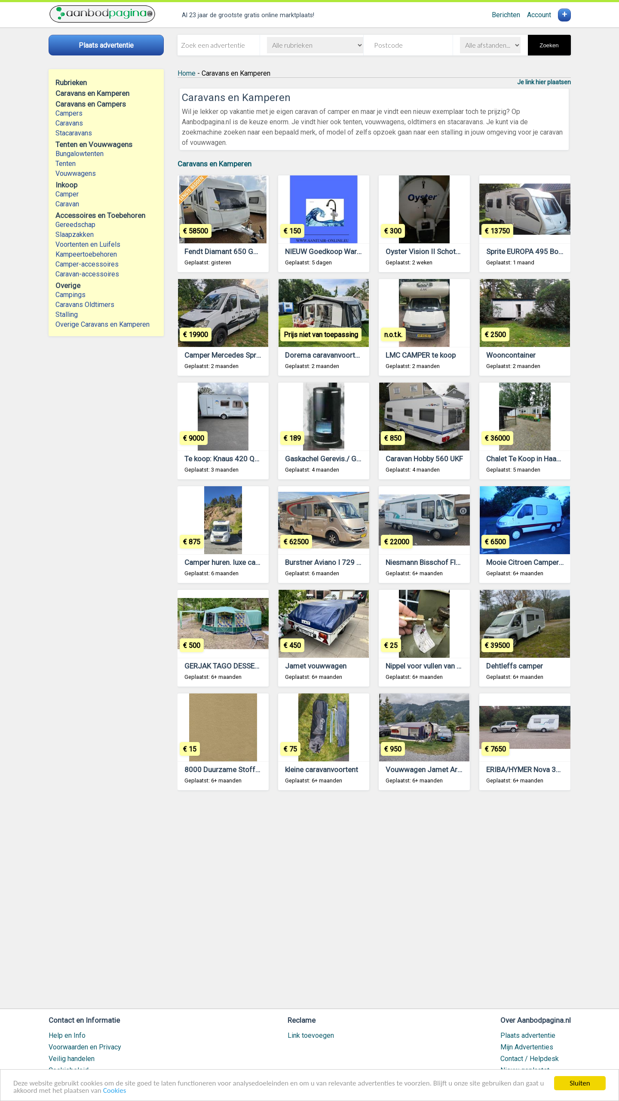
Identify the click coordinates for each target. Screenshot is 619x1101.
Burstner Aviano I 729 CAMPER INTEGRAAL (354, 562)
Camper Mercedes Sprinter (227, 355)
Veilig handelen (72, 1059)
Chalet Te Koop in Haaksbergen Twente (549, 458)
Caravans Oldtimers (84, 305)
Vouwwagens (75, 173)
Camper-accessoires (87, 264)
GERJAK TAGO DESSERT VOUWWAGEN (247, 666)
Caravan (67, 204)
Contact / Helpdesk (529, 1059)
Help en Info (67, 1035)
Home (187, 73)
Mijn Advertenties (526, 1047)
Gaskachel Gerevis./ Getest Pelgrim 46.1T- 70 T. (362, 458)
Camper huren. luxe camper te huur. (240, 562)
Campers (69, 113)
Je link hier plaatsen (544, 82)
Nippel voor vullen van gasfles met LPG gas (455, 666)
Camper (67, 194)
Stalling (66, 314)
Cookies (114, 1090)
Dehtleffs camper (514, 666)
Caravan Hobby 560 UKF (424, 458)
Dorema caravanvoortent (325, 355)
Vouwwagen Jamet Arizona (430, 769)
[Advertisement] (374, 903)
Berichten (506, 15)
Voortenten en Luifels (87, 244)
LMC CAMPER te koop (421, 355)
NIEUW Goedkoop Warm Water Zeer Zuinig (354, 251)
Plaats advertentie (527, 1035)
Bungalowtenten (79, 154)
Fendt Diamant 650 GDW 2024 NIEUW (245, 251)
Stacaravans (73, 133)
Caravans (69, 123)
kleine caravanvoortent (321, 769)
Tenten (65, 163)
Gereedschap (75, 225)
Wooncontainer (511, 355)
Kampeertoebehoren (86, 254)
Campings (70, 295)
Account (539, 15)
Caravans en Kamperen (214, 163)
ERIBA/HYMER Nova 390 (525, 769)
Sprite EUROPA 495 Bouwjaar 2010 (542, 251)
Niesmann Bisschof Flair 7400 (434, 562)
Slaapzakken (74, 234)
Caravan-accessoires (87, 274)
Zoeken (548, 45)
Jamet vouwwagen (315, 666)
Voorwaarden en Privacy (85, 1047)
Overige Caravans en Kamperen (102, 324)
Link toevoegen (311, 1035)
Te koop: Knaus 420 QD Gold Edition (242, 458)
